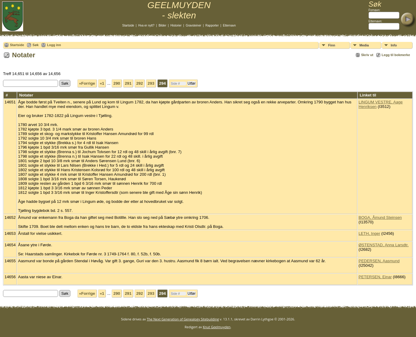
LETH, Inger (369, 233)
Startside (128, 25)
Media (364, 45)
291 (128, 83)
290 (116, 83)
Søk (35, 45)
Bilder (162, 25)
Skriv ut (367, 55)
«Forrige (87, 83)
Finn (331, 45)
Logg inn (54, 45)
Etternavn (229, 25)
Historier (175, 25)
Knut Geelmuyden (216, 327)
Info (394, 45)
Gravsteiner (193, 25)
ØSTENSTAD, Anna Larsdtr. (383, 245)
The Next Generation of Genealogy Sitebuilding (183, 319)
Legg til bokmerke (396, 55)
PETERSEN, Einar (375, 277)
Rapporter (212, 25)
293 (151, 83)
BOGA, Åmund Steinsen (380, 217)
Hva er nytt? (146, 25)
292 (139, 83)
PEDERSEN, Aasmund (379, 261)
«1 (102, 83)
